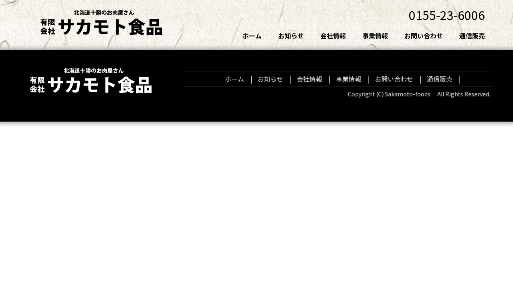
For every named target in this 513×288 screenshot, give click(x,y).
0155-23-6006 (447, 15)
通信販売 (472, 35)
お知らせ (291, 35)
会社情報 (333, 35)
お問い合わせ (423, 35)
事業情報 (375, 35)
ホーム (252, 35)
